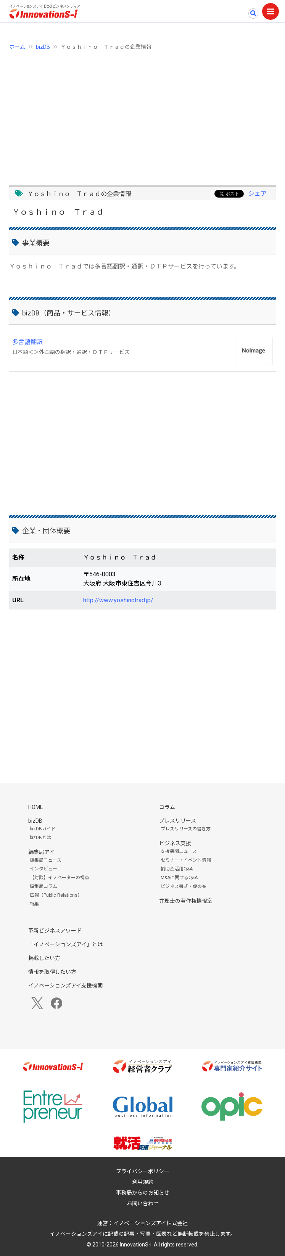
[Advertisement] (142, 113)
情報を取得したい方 (52, 972)
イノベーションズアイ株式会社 (150, 1223)
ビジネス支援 (175, 843)
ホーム (17, 47)
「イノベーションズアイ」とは (65, 944)
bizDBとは (40, 837)
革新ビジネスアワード (55, 931)
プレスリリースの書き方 (186, 828)
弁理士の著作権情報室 (186, 901)
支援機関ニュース (179, 851)
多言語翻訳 (27, 342)
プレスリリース (177, 821)
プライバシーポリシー (142, 1171)
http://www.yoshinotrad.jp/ (118, 600)
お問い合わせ (143, 1203)
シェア (257, 193)
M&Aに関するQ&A (179, 877)
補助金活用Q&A (177, 869)
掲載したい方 (44, 958)
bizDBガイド (43, 828)
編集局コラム (43, 886)
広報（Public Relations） (56, 895)
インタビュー (43, 869)
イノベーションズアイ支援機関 (65, 986)
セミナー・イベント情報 (186, 860)
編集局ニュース (45, 860)
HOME (35, 807)
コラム (167, 807)
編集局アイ (41, 852)
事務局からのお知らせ (142, 1193)
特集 (34, 904)
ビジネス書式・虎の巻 (183, 886)
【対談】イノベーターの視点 (59, 877)
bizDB (43, 47)
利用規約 (142, 1182)
